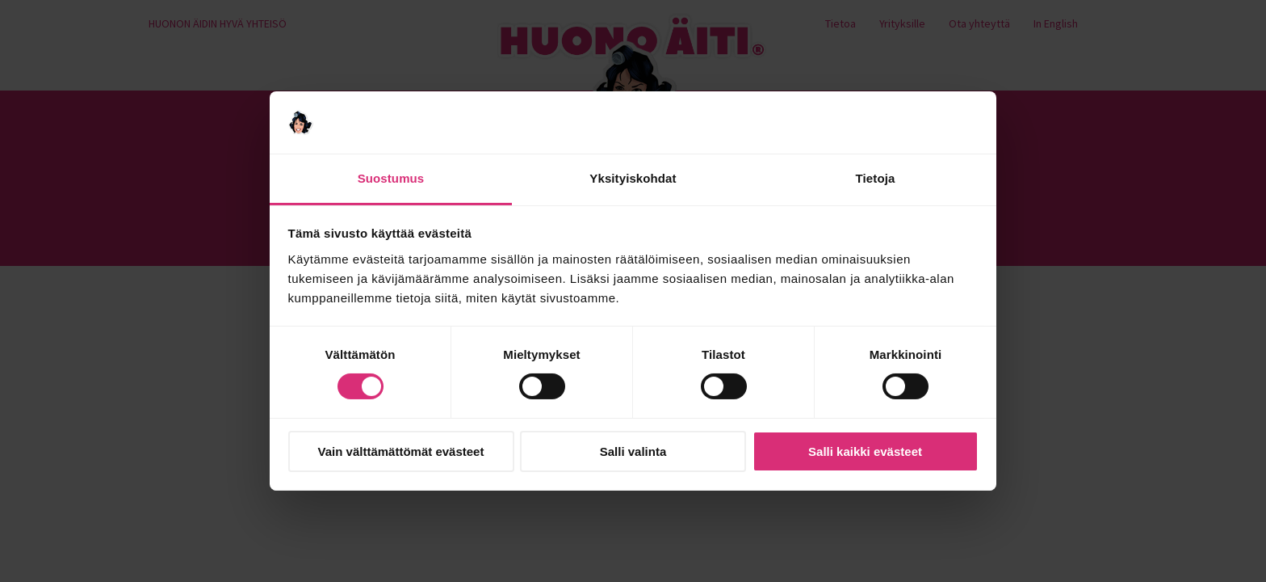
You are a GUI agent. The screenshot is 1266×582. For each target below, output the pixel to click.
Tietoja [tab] (875, 178)
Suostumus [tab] (391, 178)
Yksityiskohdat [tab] (632, 178)
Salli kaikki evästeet (865, 451)
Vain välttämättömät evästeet (401, 451)
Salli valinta (633, 451)
